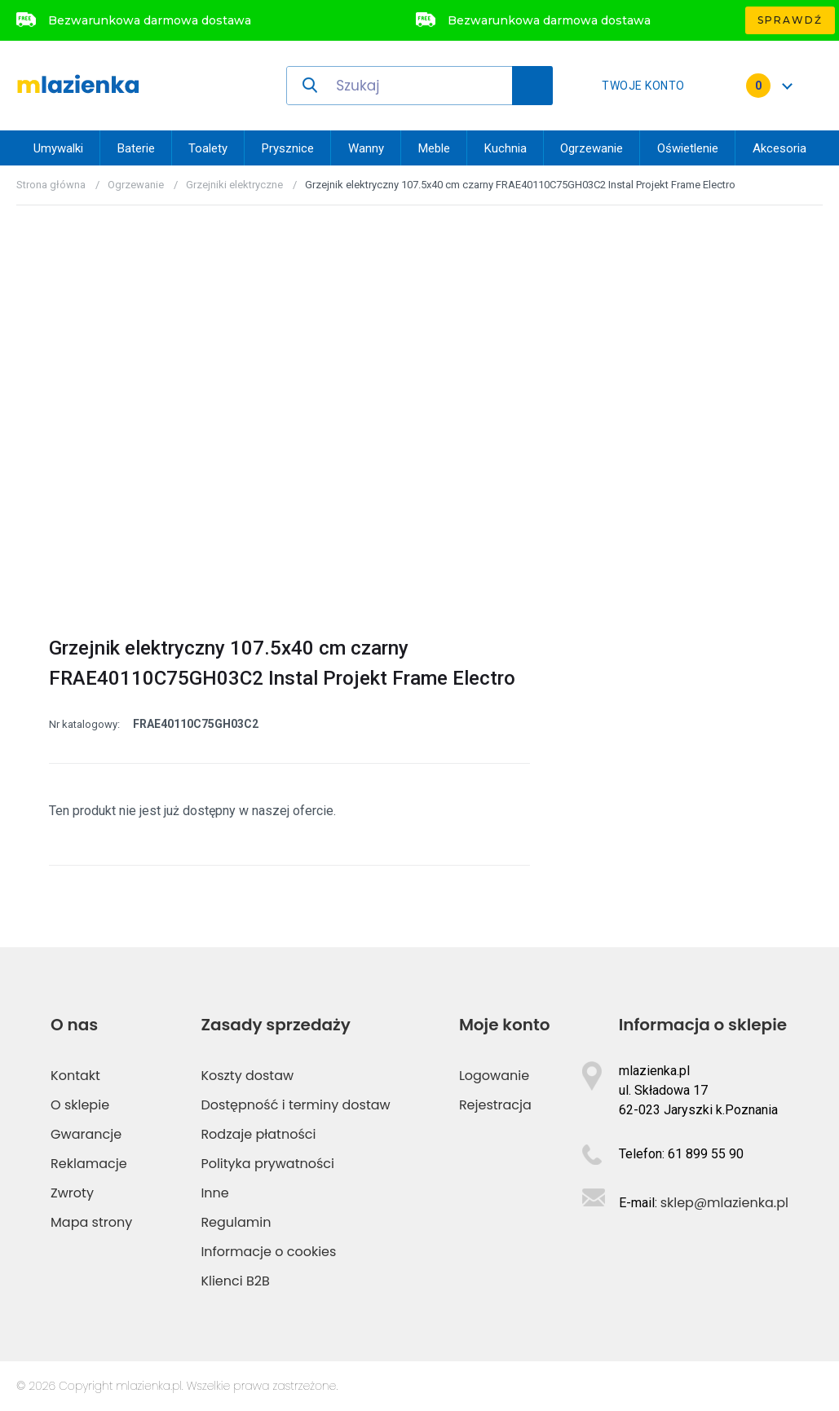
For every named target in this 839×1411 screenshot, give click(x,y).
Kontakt (75, 1075)
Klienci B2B (235, 1281)
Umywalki (58, 148)
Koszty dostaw (247, 1075)
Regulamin (236, 1222)
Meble (434, 148)
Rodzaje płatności (258, 1134)
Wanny (366, 148)
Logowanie (494, 1075)
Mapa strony (91, 1222)
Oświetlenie (687, 148)
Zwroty (72, 1193)
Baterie (136, 148)
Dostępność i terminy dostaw (295, 1105)
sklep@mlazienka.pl (724, 1202)
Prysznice (288, 148)
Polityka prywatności (267, 1163)
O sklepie (80, 1105)
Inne (214, 1193)
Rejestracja (495, 1105)
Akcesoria (779, 148)
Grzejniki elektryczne (234, 185)
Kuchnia (505, 148)
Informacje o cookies (268, 1251)
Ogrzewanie (591, 148)
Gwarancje (86, 1134)
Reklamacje (89, 1163)
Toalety (207, 148)
